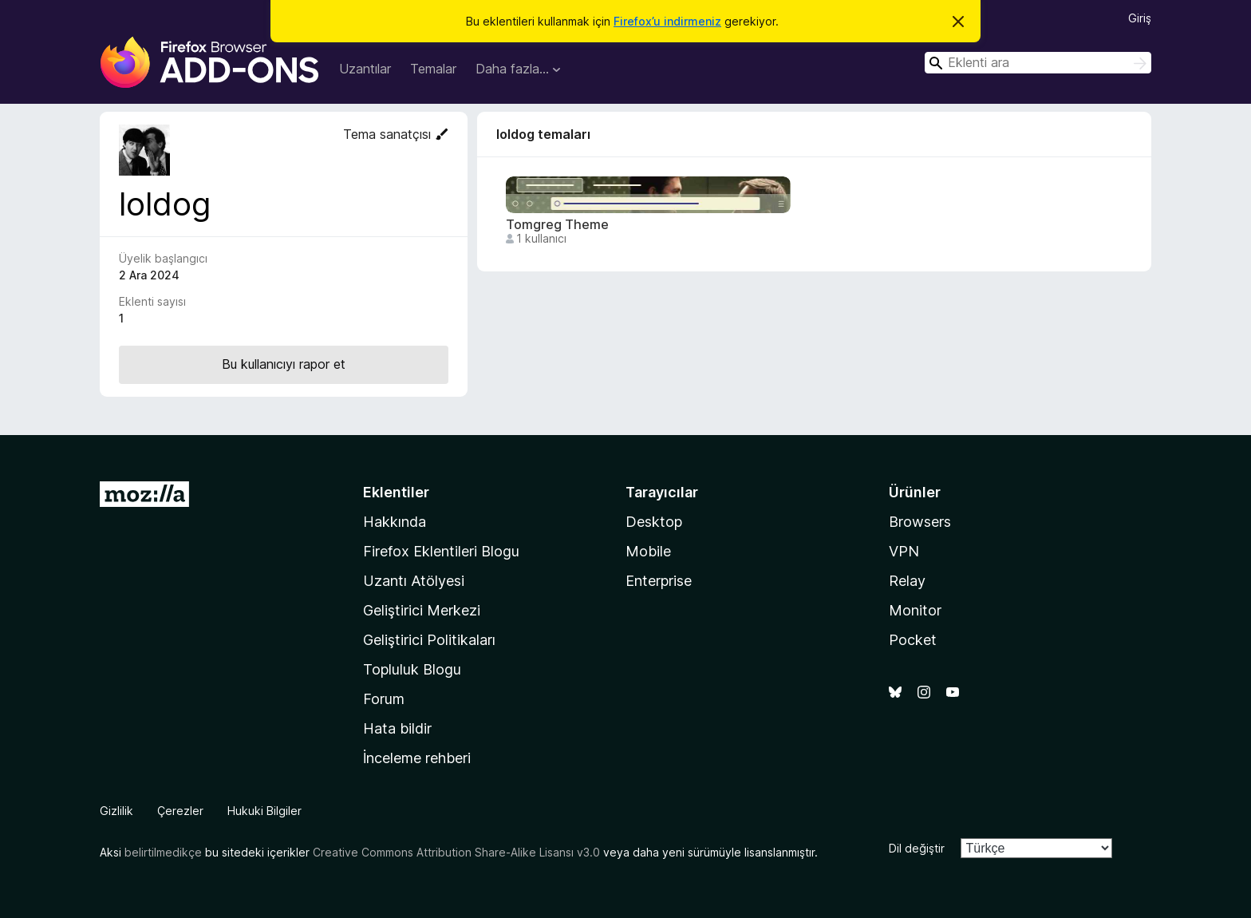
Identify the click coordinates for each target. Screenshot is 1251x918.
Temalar (433, 69)
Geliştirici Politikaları (429, 639)
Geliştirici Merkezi (421, 610)
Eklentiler (396, 492)
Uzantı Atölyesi (413, 580)
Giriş (1139, 18)
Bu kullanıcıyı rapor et (283, 364)
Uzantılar (365, 69)
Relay (907, 580)
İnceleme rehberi (417, 758)
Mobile (648, 551)
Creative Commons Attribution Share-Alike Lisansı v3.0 (456, 852)
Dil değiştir (917, 848)
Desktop (654, 521)
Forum (384, 698)
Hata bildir (397, 728)
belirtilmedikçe (163, 852)
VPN (904, 551)
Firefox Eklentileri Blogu (441, 551)
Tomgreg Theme (557, 224)
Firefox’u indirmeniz (667, 21)
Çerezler (180, 810)
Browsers (920, 521)
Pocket (913, 639)
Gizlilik (116, 810)
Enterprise (659, 580)
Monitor (915, 610)
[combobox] (1038, 62)
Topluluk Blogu (412, 669)
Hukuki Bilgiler (264, 810)
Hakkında (394, 521)
